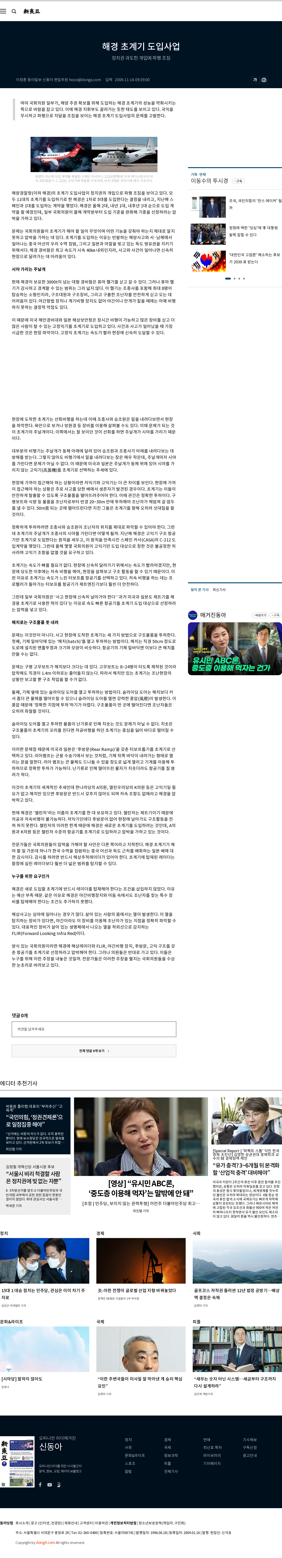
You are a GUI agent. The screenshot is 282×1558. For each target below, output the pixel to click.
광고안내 (250, 1455)
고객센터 (86, 1523)
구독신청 (250, 1447)
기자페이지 (212, 1463)
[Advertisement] (82, 375)
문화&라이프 (135, 1455)
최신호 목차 (212, 1447)
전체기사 (171, 1471)
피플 (167, 1463)
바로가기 (261, 615)
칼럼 (128, 1471)
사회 (128, 1447)
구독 (239, 181)
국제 (167, 1447)
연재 (206, 1440)
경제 (167, 1440)
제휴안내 (71, 1523)
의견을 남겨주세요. (31, 1029)
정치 (128, 1440)
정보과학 (171, 1455)
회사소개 (22, 1523)
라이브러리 (212, 1455)
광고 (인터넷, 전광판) (46, 1523)
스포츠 (130, 1463)
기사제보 (250, 1440)
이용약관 (101, 1523)
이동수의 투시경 (209, 181)
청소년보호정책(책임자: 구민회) (162, 1523)
